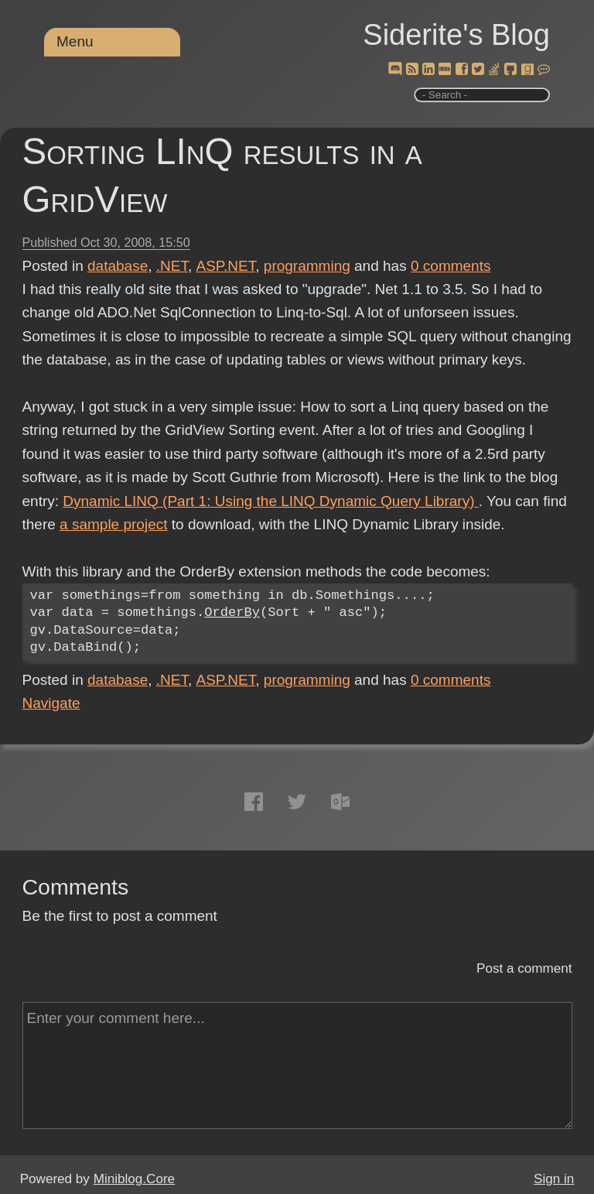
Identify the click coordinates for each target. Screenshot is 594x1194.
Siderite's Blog (456, 35)
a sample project (113, 524)
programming (307, 266)
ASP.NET (226, 266)
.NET (172, 266)
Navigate (51, 703)
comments (451, 266)
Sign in (554, 1179)
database (117, 266)
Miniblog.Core (134, 1179)
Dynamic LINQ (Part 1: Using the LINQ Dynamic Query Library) (270, 501)
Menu (75, 41)
